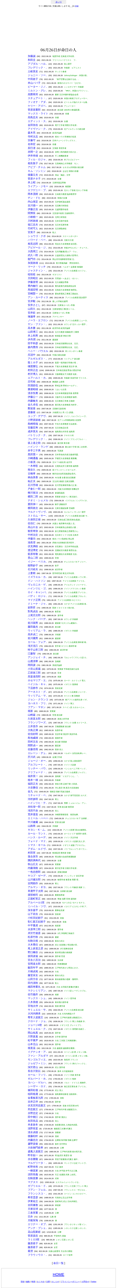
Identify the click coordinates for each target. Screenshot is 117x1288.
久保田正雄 (34, 519)
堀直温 (31, 1048)
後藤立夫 (33, 174)
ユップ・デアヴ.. (37, 416)
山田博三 (33, 331)
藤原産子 (33, 1243)
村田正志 (33, 370)
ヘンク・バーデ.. (37, 619)
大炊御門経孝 (35, 1147)
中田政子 (33, 79)
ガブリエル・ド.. (37, 1185)
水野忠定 (33, 1113)
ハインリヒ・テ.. (37, 802)
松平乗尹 (33, 1040)
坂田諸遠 (33, 956)
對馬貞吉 (33, 611)
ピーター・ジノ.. (37, 86)
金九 (30, 791)
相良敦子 (33, 163)
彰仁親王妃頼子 (37, 921)
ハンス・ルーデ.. (37, 837)
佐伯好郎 (33, 734)
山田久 (31, 308)
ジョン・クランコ (38, 699)
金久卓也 (33, 404)
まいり (58, 2)
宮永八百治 (34, 959)
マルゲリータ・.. (37, 1162)
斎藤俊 (31, 412)
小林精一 (33, 216)
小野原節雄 (34, 419)
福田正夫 (33, 783)
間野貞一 (33, 745)
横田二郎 (33, 496)
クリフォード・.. (37, 772)
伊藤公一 (33, 397)
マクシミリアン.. (37, 990)
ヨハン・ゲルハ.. (37, 1082)
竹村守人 (33, 228)
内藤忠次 (33, 1140)
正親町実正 (34, 898)
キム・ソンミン (37, 171)
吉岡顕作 (33, 883)
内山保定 (33, 201)
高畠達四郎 (34, 676)
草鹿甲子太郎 (35, 891)
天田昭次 (33, 278)
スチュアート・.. (37, 98)
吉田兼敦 (33, 1205)
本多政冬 (33, 1124)
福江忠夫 (33, 224)
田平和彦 (33, 343)
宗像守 (31, 140)
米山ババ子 (34, 82)
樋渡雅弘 (33, 366)
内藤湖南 (33, 868)
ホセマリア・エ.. (37, 680)
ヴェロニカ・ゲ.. (37, 584)
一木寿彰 (33, 465)
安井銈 (31, 312)
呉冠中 (31, 354)
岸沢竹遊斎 (34, 933)
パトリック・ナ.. (37, 435)
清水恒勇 (33, 393)
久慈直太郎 (34, 718)
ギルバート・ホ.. (37, 1078)
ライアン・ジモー (38, 186)
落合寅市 (33, 856)
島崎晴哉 (33, 423)
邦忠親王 (33, 1109)
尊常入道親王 (35, 1017)
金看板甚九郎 (35, 1097)
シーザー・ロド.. (37, 1086)
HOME (58, 1274)
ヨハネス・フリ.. (37, 703)
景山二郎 (33, 557)
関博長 (31, 213)
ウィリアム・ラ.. (37, 630)
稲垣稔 (31, 274)
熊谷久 (31, 469)
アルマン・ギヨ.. (37, 887)
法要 (48, 1281)
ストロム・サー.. (37, 515)
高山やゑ (33, 527)
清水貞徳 (33, 1132)
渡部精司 (33, 894)
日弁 (30, 1216)
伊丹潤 (31, 339)
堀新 (30, 711)
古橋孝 (31, 473)
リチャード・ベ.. (37, 795)
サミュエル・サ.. (37, 1009)
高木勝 (31, 328)
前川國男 (33, 638)
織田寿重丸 (34, 986)
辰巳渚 (31, 148)
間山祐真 (33, 1032)
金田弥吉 (33, 125)
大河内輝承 (34, 1013)
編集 (28, 1281)
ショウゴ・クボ (37, 236)
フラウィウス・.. (37, 1254)
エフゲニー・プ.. (37, 190)
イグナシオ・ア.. (37, 1051)
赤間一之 (33, 151)
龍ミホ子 (33, 362)
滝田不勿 (33, 810)
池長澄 (31, 542)
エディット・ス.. (37, 121)
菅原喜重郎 (34, 109)
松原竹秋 (33, 937)
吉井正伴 (33, 1101)
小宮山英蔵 (34, 668)
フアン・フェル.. (37, 1189)
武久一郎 (33, 255)
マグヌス (33, 1182)
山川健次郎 (34, 879)
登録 (22, 1281)
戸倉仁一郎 (34, 488)
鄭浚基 (31, 408)
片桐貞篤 (33, 971)
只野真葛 (33, 1036)
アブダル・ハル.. (37, 63)
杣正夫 (31, 481)
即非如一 (33, 1155)
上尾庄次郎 (34, 615)
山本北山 (33, 1044)
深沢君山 (33, 1067)
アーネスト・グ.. (37, 691)
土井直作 (33, 726)
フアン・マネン (37, 707)
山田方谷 (33, 979)
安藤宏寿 (33, 427)
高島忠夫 (33, 117)
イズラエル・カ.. (37, 577)
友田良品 (33, 1120)
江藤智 (32, 653)
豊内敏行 (33, 285)
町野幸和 (33, 1166)
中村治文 (33, 534)
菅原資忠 (33, 1235)
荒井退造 (33, 814)
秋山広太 (33, 864)
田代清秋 (33, 982)
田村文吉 (33, 741)
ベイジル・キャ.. (37, 684)
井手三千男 (34, 450)
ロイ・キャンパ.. (37, 592)
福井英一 (33, 776)
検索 (33, 1281)
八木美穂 (33, 1002)
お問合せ (85, 1281)
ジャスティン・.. (37, 270)
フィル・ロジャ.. (37, 159)
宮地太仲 (33, 1005)
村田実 (31, 852)
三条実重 (33, 1212)
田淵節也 (33, 385)
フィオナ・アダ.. (37, 102)
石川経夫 (33, 569)
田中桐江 (33, 1117)
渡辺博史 (33, 550)
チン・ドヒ (34, 197)
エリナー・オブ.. (37, 1224)
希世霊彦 (33, 1197)
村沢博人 (33, 374)
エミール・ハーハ (38, 818)
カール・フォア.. (37, 642)
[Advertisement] (58, 27)
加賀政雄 (33, 262)
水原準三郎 (34, 929)
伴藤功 (31, 538)
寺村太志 (33, 136)
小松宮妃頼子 (35, 917)
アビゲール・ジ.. (37, 247)
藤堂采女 (33, 975)
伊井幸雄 (33, 155)
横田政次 (33, 508)
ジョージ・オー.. (37, 760)
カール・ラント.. (37, 833)
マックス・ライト (38, 113)
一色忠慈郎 (34, 871)
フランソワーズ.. (37, 722)
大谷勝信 (33, 787)
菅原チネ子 (34, 178)
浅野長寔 (33, 1128)
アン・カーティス (38, 297)
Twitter (93, 1281)
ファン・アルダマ (38, 1055)
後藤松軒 (33, 1136)
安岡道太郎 (34, 963)
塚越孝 (31, 316)
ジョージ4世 (35, 1025)
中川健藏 (33, 822)
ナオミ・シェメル (38, 500)
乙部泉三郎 (34, 672)
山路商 (31, 825)
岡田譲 (31, 665)
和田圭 (31, 59)
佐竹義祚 (33, 994)
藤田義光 (33, 626)
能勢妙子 (33, 565)
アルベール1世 (36, 902)
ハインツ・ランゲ (38, 446)
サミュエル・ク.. (37, 1028)
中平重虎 (33, 925)
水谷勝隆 (33, 1159)
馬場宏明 (33, 289)
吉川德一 (33, 205)
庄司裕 (31, 381)
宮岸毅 (31, 301)
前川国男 (33, 622)
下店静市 (33, 688)
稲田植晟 (33, 1094)
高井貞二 (33, 634)
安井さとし (34, 305)
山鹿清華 (33, 661)
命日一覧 (58, 1263)
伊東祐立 (33, 1201)
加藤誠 (31, 56)
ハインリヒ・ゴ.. (37, 588)
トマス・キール (37, 845)
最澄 (30, 1251)
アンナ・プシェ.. (37, 1228)
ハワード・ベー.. (37, 239)
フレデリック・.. (37, 67)
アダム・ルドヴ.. (37, 848)
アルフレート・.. (37, 764)
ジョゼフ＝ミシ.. (37, 1063)
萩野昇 (31, 607)
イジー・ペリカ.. (37, 561)
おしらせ (55, 1281)
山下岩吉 (33, 914)
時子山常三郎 (35, 649)
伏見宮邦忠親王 (37, 1105)
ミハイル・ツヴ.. (37, 906)
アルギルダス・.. (37, 358)
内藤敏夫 (33, 400)
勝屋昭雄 (33, 389)
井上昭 (31, 182)
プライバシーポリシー (70, 1281)
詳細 (76, 6)
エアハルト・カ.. (37, 377)
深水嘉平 (33, 910)
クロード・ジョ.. (37, 1021)
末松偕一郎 (34, 806)
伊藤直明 (33, 282)
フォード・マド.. (37, 841)
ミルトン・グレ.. (37, 90)
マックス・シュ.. (37, 998)
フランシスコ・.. (37, 1193)
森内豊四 (33, 347)
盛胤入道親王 (35, 1151)
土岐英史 (33, 71)
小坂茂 (31, 462)
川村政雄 (33, 220)
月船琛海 (33, 1220)
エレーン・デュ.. (37, 753)
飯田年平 (33, 967)
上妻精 (31, 573)
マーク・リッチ (37, 266)
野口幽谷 (33, 952)
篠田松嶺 (33, 1090)
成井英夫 (33, 431)
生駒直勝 (33, 1178)
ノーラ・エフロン (38, 320)
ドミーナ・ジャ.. (37, 603)
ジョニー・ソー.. (37, 75)
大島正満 (33, 730)
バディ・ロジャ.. (37, 596)
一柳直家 (33, 1170)
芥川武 (31, 757)
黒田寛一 (33, 454)
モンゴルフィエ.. (37, 1059)
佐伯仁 (31, 523)
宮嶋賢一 (33, 293)
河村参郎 (33, 799)
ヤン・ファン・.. (37, 324)
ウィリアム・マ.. (37, 695)
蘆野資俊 (33, 1143)
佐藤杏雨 (33, 749)
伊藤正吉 (33, 209)
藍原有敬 (33, 554)
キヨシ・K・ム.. (37, 829)
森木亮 (31, 132)
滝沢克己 (33, 645)
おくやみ (41, 1281)
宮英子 (31, 232)
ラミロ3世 (34, 1239)
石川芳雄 (33, 485)
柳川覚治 (33, 492)
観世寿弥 (33, 531)
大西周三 (33, 251)
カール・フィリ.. (37, 1074)
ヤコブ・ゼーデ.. (37, 875)
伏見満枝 (33, 546)
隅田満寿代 (34, 860)
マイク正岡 (34, 599)
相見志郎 (33, 243)
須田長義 (33, 1174)
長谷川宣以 (34, 1071)
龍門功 (31, 259)
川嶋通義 (33, 458)
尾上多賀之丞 (35, 948)
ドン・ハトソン (37, 580)
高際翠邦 (33, 94)
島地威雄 (33, 737)
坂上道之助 (34, 442)
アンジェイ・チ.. (37, 657)
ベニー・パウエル (38, 351)
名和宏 (31, 144)
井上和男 (33, 335)
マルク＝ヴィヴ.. (37, 511)
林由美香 (33, 477)
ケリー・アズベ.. (37, 105)
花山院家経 (34, 1231)
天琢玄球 (33, 1208)
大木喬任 (33, 944)
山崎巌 (31, 714)
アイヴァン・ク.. (37, 128)
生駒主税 (33, 940)
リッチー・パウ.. (37, 768)
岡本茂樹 (33, 194)
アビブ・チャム (37, 167)
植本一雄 (33, 779)
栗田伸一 (33, 504)
